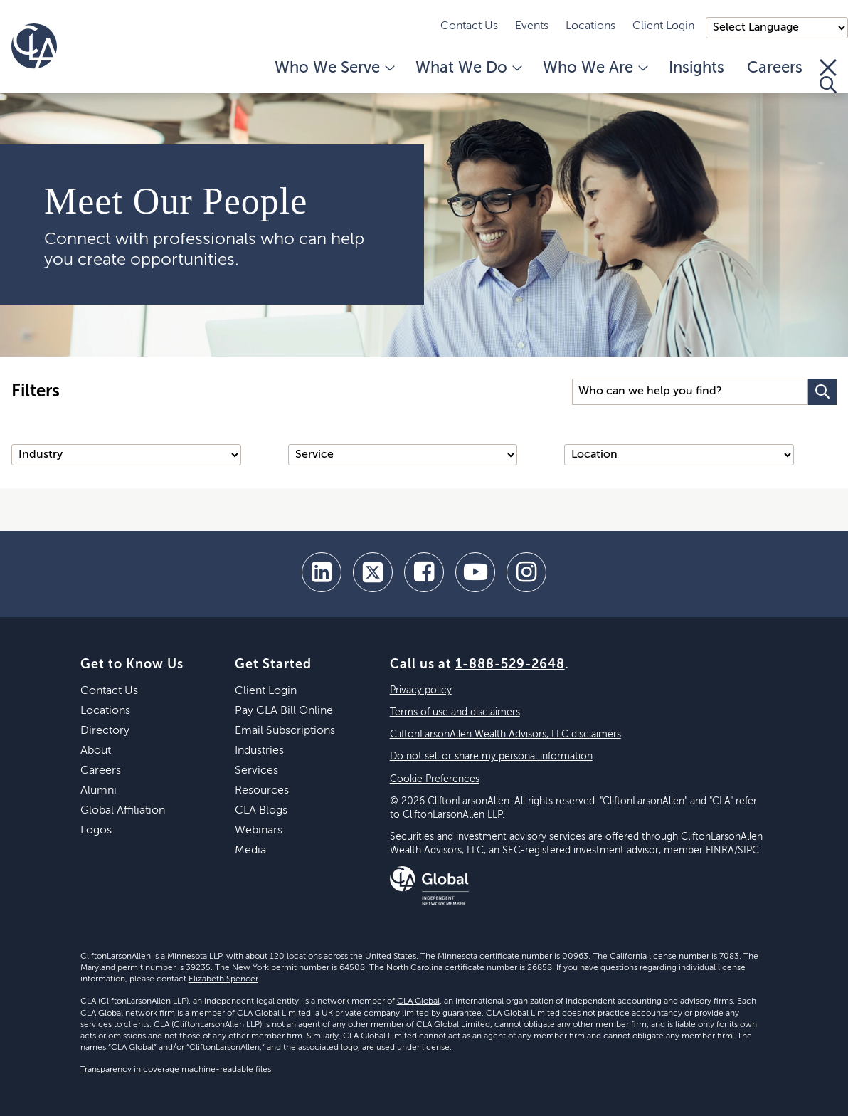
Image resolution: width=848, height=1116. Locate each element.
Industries (259, 751)
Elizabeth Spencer (223, 979)
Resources (262, 790)
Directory (104, 731)
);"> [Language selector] (777, 27)
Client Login (663, 26)
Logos (96, 830)
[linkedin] (321, 572)
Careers (774, 68)
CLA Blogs (261, 810)
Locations (590, 26)
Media (250, 850)
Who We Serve (334, 68)
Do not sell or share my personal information (491, 757)
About (95, 751)
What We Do (467, 68)
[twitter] (373, 572)
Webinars (258, 830)
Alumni (98, 790)
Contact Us (469, 26)
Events (531, 26)
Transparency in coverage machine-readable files (175, 1069)
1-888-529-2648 (510, 664)
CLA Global (418, 1001)
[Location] (679, 454)
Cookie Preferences (434, 779)
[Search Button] (822, 392)
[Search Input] (690, 392)
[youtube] (475, 572)
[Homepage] (34, 46)
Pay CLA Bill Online (284, 711)
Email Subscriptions (285, 731)
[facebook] (424, 572)
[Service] (403, 454)
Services (256, 771)
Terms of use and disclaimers (455, 712)
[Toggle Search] (828, 76)
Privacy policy (421, 690)
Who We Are (594, 68)
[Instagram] (526, 572)
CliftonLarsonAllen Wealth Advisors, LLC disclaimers (505, 734)
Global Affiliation (122, 810)
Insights (696, 68)
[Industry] (126, 454)
